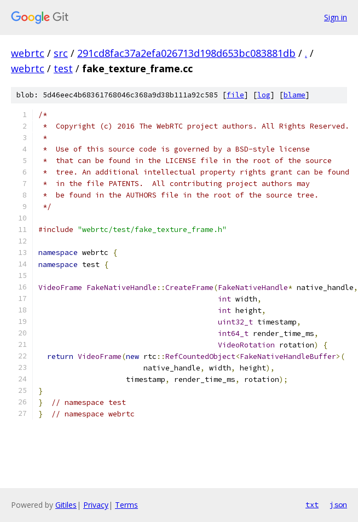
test (63, 68)
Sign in (335, 17)
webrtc (27, 53)
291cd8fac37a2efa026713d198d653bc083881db (186, 53)
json (338, 504)
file (235, 95)
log (263, 95)
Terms (126, 505)
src (61, 53)
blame (294, 95)
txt (312, 504)
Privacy (95, 505)
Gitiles (66, 505)
